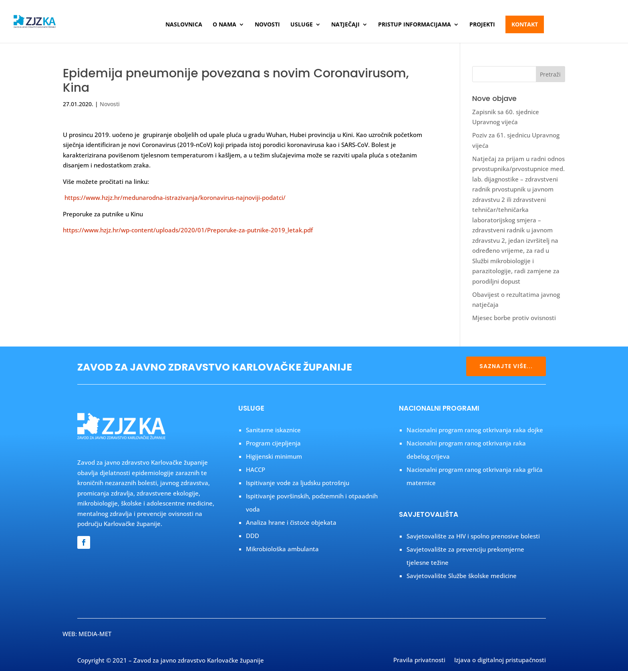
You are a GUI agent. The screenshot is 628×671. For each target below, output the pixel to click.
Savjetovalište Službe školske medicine (462, 576)
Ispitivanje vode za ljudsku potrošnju (297, 483)
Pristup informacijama (414, 25)
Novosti (267, 25)
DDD (252, 536)
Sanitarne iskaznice (273, 430)
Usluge (301, 25)
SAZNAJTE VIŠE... (506, 366)
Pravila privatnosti (419, 660)
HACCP (255, 469)
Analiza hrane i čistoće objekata (291, 522)
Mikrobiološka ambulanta (282, 549)
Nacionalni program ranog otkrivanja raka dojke (475, 430)
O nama (224, 25)
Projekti (482, 25)
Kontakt (524, 24)
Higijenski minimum (274, 456)
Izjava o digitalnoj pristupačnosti (500, 660)
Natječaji (345, 25)
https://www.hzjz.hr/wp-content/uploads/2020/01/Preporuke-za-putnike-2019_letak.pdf (188, 230)
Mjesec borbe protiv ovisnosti (514, 318)
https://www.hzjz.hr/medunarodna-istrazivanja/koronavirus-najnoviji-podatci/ (175, 197)
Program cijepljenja (273, 443)
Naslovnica (183, 25)
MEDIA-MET (94, 634)
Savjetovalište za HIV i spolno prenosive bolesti (473, 536)
